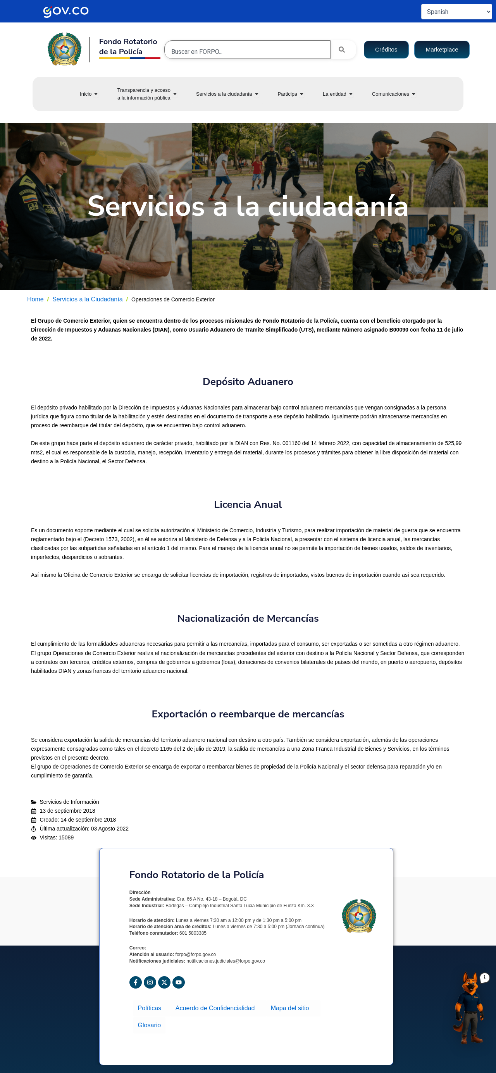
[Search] (343, 49)
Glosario (148, 1021)
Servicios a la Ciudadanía (87, 299)
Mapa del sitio (290, 1007)
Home (35, 299)
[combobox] (247, 51)
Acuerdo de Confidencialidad (217, 1007)
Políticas (151, 1007)
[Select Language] (456, 11)
